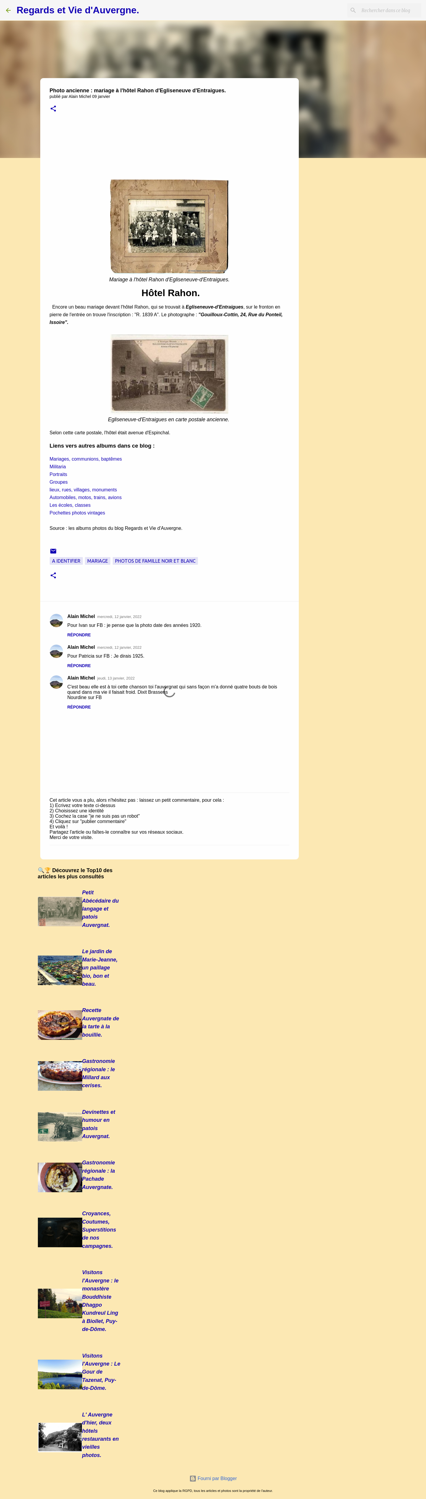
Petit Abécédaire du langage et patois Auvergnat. (100, 909)
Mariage (97, 561)
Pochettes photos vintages (77, 512)
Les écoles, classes (70, 505)
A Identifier (66, 561)
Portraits (58, 474)
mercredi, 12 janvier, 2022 (119, 616)
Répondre (79, 634)
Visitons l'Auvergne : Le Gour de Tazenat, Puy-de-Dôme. (101, 1372)
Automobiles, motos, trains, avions (86, 497)
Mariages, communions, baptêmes (86, 459)
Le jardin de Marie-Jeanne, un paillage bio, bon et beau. (100, 967)
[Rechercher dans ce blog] (390, 10)
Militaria (58, 466)
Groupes (59, 482)
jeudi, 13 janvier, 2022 (116, 678)
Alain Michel (81, 616)
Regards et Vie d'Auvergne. (78, 10)
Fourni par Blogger (213, 1478)
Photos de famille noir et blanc (155, 561)
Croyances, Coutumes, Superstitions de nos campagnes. (99, 1230)
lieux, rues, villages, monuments (83, 489)
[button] (53, 109)
